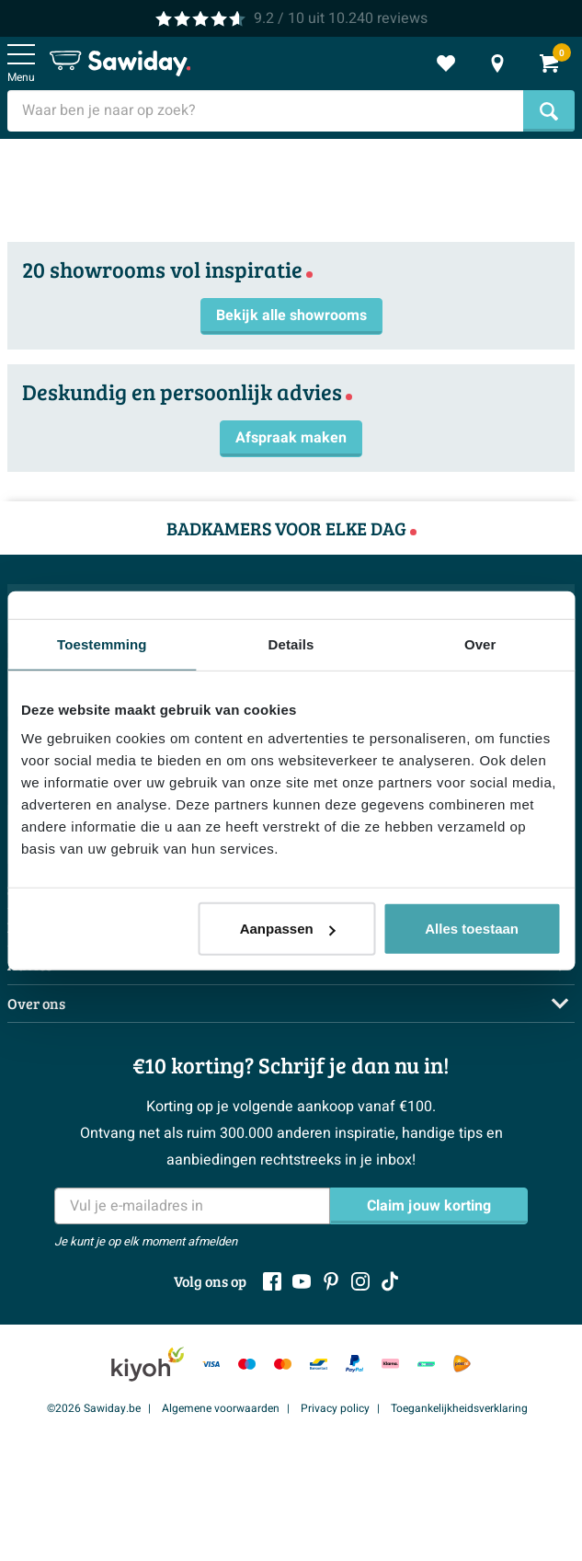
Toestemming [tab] (102, 643)
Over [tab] (480, 643)
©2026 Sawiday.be (94, 1408)
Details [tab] (291, 643)
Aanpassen (288, 928)
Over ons (36, 1003)
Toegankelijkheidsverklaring (459, 1408)
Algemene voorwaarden (221, 1408)
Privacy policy (335, 1408)
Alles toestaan (472, 928)
